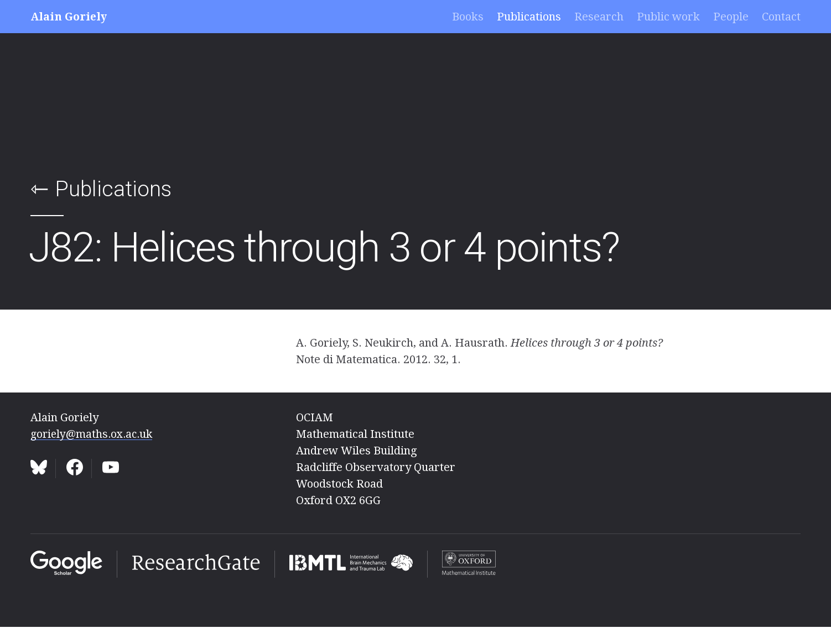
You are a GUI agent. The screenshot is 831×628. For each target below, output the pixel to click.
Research (599, 16)
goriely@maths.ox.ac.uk (93, 434)
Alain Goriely (70, 16)
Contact (781, 16)
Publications (529, 16)
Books (468, 16)
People (731, 16)
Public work (668, 16)
